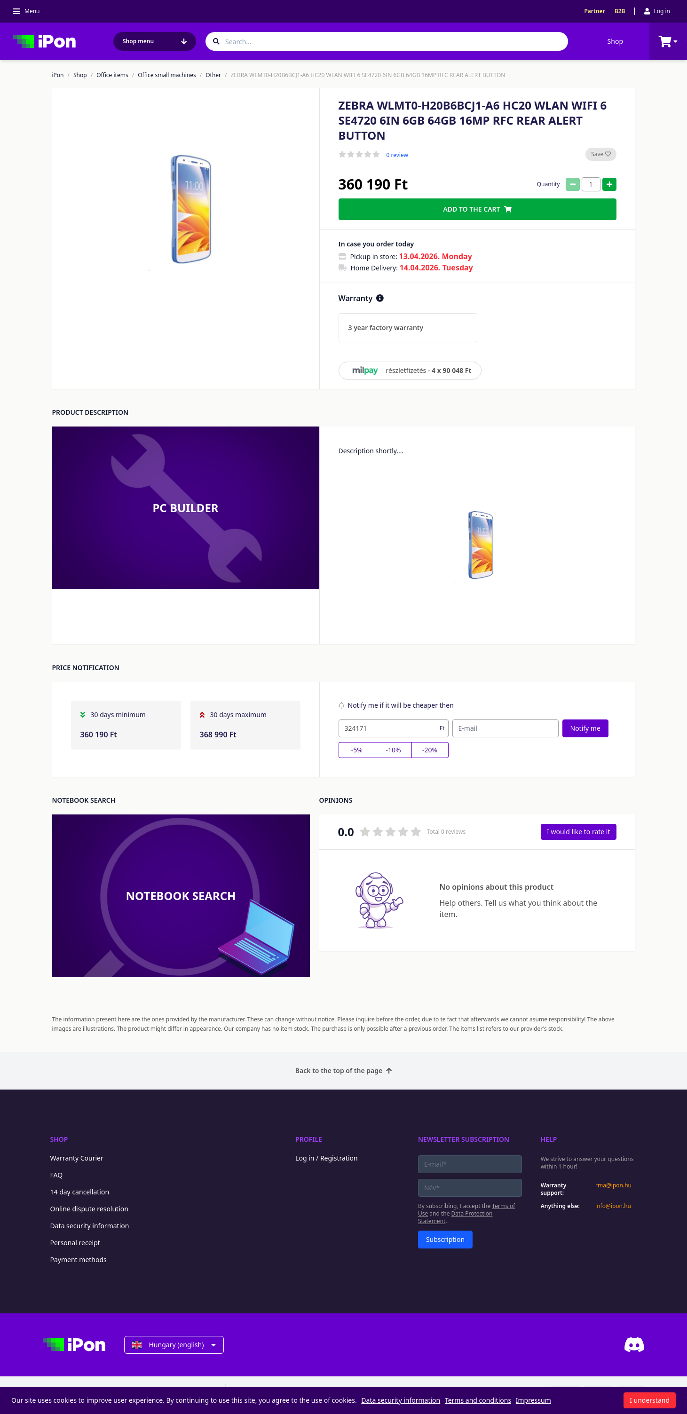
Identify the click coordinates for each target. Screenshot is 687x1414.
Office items (112, 75)
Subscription (445, 1239)
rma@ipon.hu (613, 1185)
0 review (397, 155)
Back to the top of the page (343, 1070)
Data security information (89, 1225)
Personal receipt (75, 1242)
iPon (58, 75)
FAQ (56, 1174)
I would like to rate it (578, 831)
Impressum (533, 1400)
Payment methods (78, 1259)
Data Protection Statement (455, 1217)
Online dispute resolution (89, 1208)
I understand (650, 1400)
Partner (594, 11)
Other (213, 75)
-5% (357, 749)
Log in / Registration (326, 1157)
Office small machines (167, 75)
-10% (393, 749)
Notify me (585, 728)
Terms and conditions (478, 1400)
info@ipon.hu (613, 1206)
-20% (429, 749)
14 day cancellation (80, 1191)
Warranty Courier (76, 1157)
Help (549, 1139)
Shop (615, 41)
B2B (620, 11)
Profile (308, 1139)
